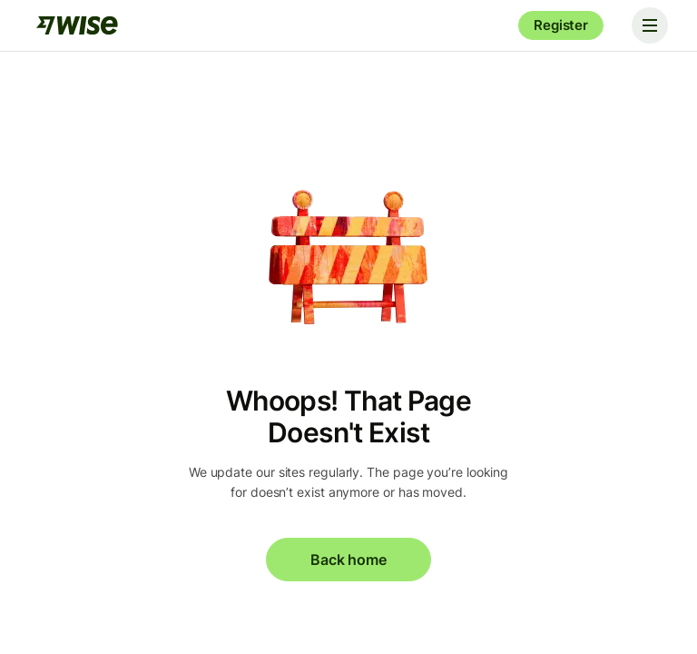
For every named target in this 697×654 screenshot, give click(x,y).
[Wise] (77, 25)
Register (561, 25)
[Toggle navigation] (650, 25)
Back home (348, 559)
